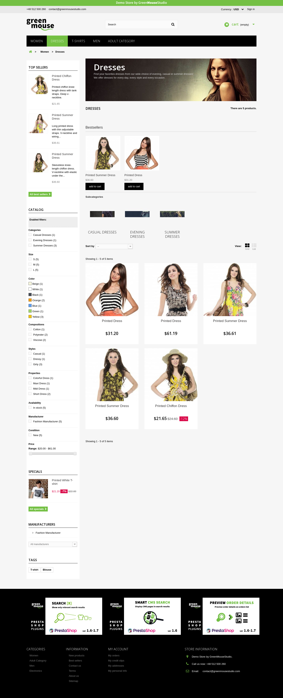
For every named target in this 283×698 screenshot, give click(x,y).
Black (37, 294)
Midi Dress (41, 388)
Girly (37, 364)
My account (118, 649)
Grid (247, 246)
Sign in (251, 9)
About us (74, 675)
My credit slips (116, 660)
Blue (36, 305)
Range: (32, 448)
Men (96, 41)
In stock (39, 407)
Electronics (35, 670)
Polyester (40, 334)
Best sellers (75, 660)
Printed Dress (211, 175)
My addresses (116, 665)
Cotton (39, 329)
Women (36, 41)
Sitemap (73, 681)
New (37, 435)
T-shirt (34, 569)
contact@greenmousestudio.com (67, 9)
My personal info (117, 670)
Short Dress (42, 393)
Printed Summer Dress (139, 175)
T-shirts (78, 41)
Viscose (39, 339)
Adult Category (121, 41)
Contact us (75, 665)
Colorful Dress (43, 378)
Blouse (47, 569)
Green (37, 311)
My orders (113, 655)
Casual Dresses (44, 234)
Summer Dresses (45, 245)
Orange (38, 300)
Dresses (57, 41)
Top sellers (38, 67)
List (254, 246)
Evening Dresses (44, 240)
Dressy (39, 359)
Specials (35, 471)
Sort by (89, 246)
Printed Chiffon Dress (99, 175)
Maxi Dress (41, 383)
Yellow (38, 316)
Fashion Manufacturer (47, 421)
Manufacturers (41, 524)
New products (76, 655)
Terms (72, 670)
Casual (39, 353)
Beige (37, 283)
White (37, 289)
